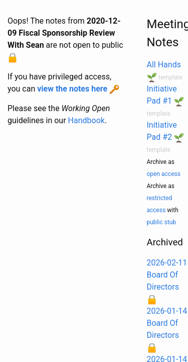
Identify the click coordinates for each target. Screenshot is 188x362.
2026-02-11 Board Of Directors (167, 275)
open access (163, 173)
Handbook (86, 120)
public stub (161, 222)
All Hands (164, 64)
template (170, 77)
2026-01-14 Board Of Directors (167, 323)
